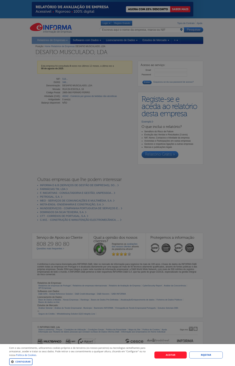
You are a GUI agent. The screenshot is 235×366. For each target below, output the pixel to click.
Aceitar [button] (171, 354)
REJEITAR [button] (206, 354)
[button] (79, 361)
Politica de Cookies (26, 355)
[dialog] (117, 355)
